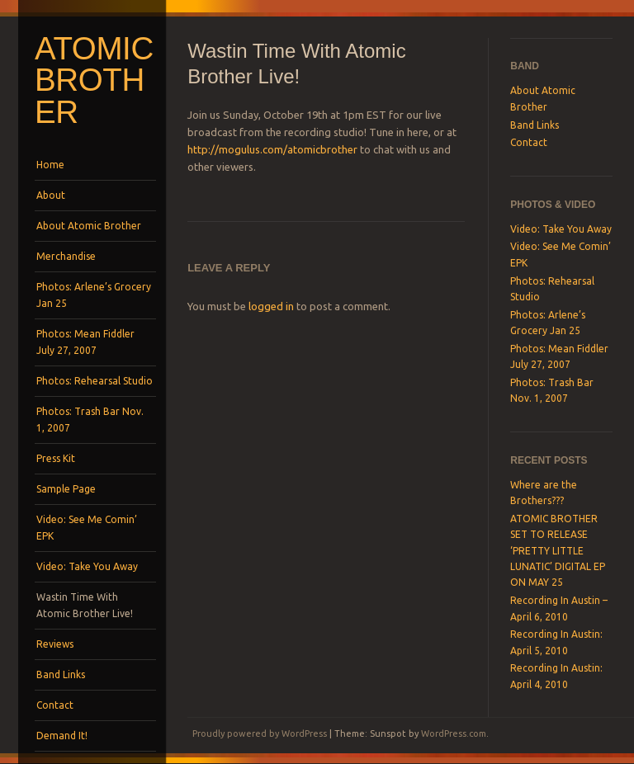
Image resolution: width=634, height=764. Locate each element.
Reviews (54, 644)
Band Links (60, 674)
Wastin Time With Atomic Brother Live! (84, 605)
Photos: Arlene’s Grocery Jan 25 (93, 295)
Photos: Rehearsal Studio (94, 380)
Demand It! (62, 735)
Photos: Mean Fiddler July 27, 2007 (85, 342)
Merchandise (66, 256)
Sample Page (66, 488)
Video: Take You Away (87, 566)
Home (50, 164)
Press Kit (55, 458)
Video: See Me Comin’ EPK (86, 527)
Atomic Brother (94, 80)
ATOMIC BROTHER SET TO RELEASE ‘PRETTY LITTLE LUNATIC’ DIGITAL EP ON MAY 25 (557, 550)
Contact (54, 705)
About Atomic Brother (88, 225)
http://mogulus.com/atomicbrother (272, 149)
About (50, 195)
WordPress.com (453, 733)
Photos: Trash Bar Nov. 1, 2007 (90, 419)
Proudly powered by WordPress (259, 733)
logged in (271, 306)
